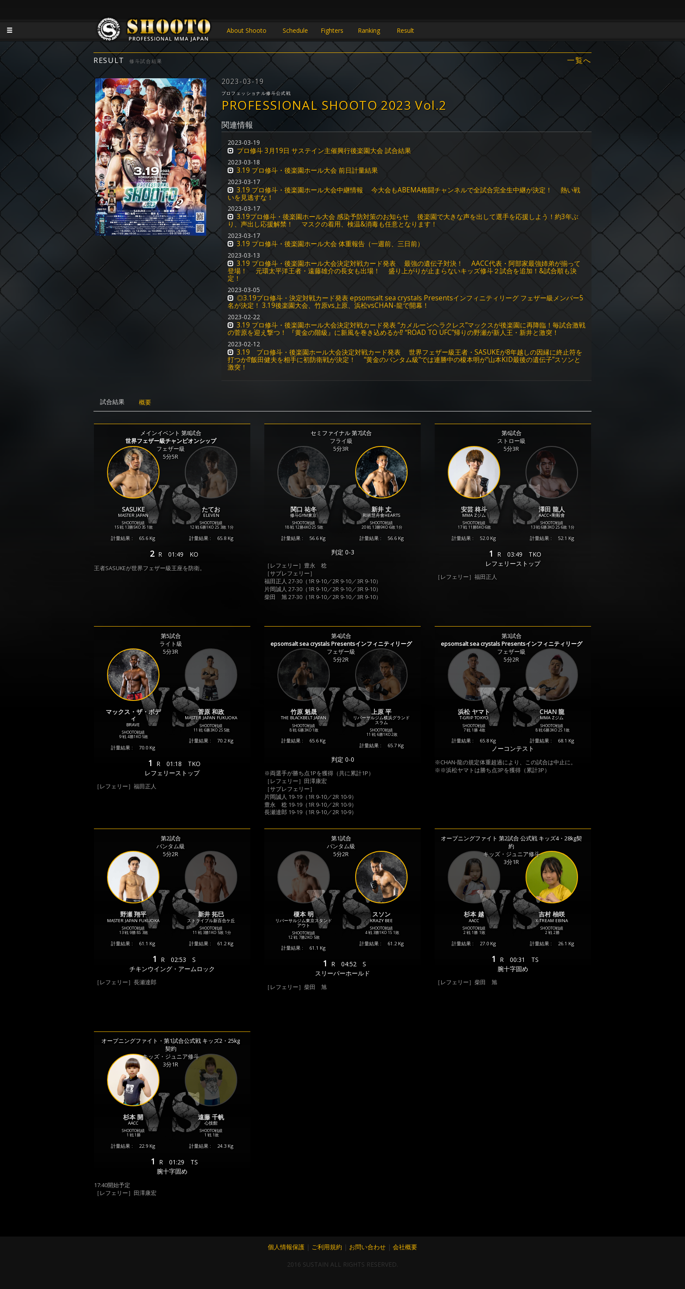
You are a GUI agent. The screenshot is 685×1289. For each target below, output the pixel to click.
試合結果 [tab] (112, 401)
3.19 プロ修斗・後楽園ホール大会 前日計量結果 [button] (307, 170)
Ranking (369, 30)
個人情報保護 (286, 1247)
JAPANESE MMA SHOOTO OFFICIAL (154, 31)
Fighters (332, 30)
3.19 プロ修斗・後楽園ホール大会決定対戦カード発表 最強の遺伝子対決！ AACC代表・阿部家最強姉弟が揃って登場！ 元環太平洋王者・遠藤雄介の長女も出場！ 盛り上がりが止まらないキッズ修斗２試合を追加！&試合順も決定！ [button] (404, 271)
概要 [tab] (145, 402)
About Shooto (246, 30)
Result (405, 30)
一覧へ (579, 60)
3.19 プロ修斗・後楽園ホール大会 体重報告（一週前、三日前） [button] (330, 243)
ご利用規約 (326, 1247)
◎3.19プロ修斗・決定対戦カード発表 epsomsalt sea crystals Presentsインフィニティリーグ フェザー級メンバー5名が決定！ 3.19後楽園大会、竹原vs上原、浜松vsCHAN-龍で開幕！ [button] (405, 301)
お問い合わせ (367, 1247)
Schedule (295, 30)
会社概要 (405, 1247)
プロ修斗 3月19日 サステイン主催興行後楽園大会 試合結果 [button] (324, 150)
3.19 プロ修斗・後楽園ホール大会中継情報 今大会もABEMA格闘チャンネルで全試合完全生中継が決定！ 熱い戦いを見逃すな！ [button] (404, 193)
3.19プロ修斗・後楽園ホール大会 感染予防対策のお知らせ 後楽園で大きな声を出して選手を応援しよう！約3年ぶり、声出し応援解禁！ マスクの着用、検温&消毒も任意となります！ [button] (403, 220)
